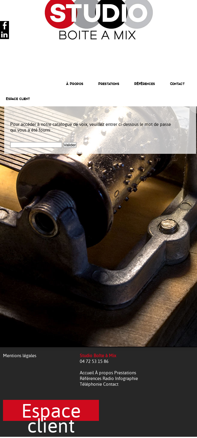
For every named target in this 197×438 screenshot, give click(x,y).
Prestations (108, 83)
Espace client (18, 98)
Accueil (87, 373)
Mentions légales (19, 355)
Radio (109, 378)
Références (144, 83)
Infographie (126, 378)
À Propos (74, 83)
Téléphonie (91, 384)
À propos (104, 373)
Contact (177, 83)
